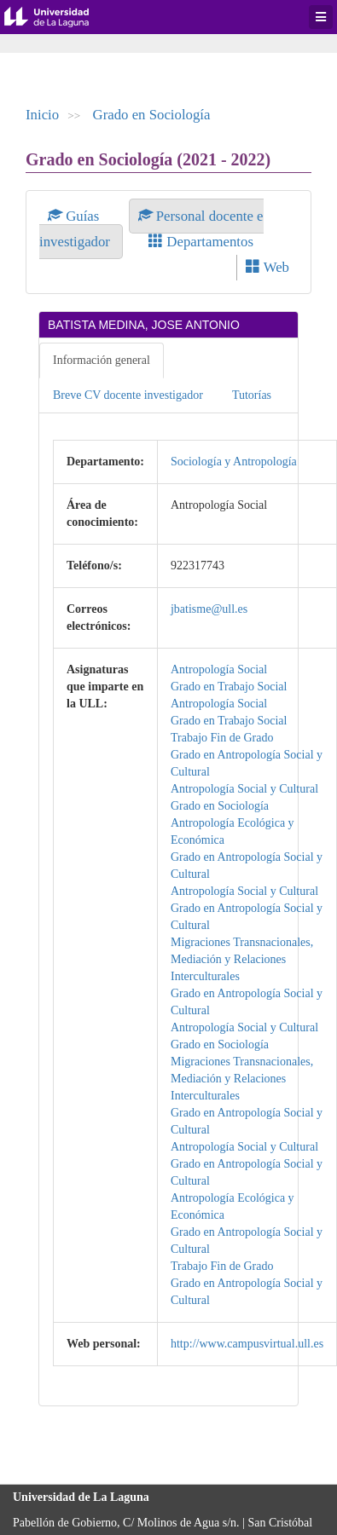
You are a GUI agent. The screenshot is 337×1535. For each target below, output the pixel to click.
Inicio (42, 115)
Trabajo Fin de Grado (222, 737)
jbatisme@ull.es (209, 609)
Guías (75, 216)
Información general (101, 360)
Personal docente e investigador (151, 229)
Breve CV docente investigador (128, 395)
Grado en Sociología (152, 115)
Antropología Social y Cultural (244, 788)
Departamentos (200, 242)
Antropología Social (219, 669)
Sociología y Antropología (234, 461)
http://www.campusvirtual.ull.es (247, 1343)
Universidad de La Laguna (59, 17)
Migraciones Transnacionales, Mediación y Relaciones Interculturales (242, 959)
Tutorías (251, 395)
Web (267, 267)
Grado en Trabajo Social (229, 686)
